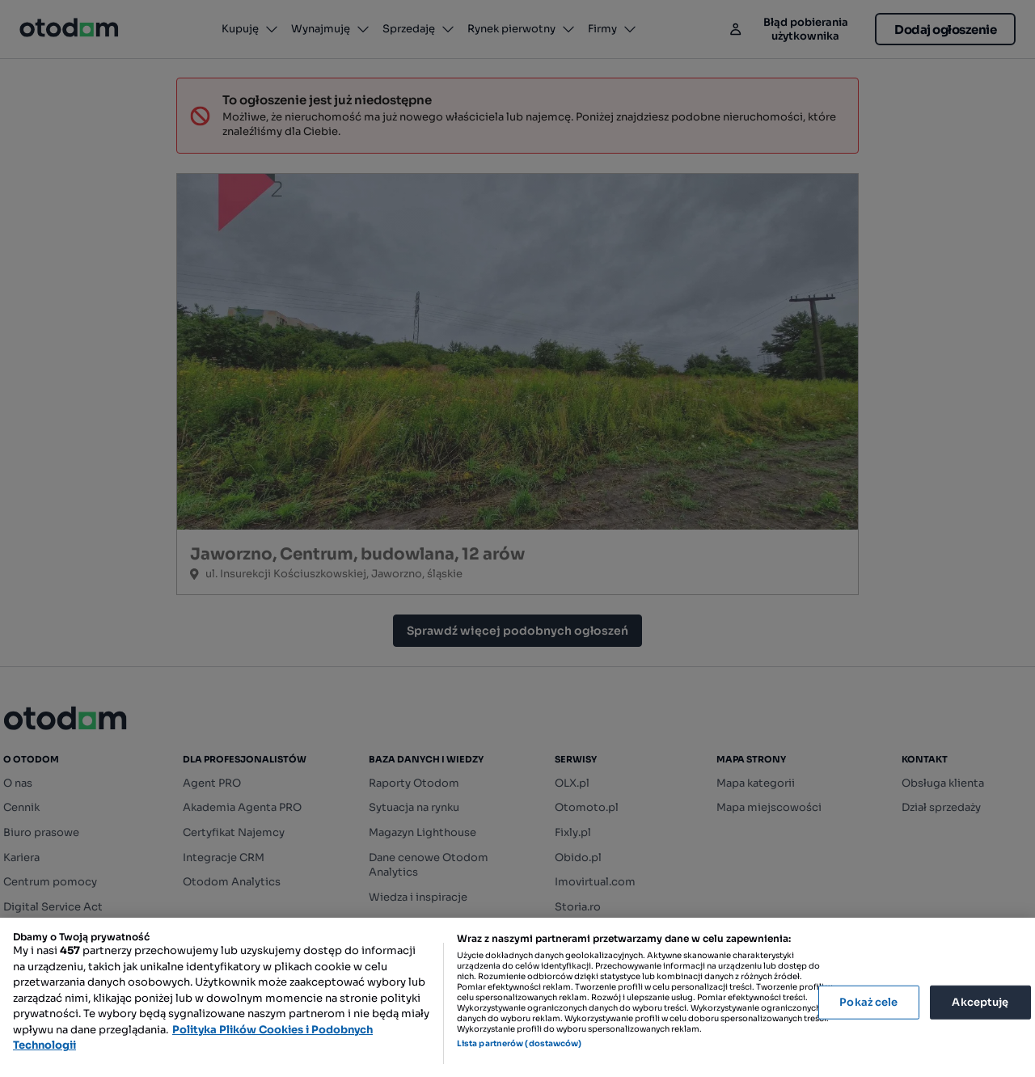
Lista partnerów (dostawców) (519, 1043)
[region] (517, 997)
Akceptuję (980, 1002)
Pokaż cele (868, 1002)
